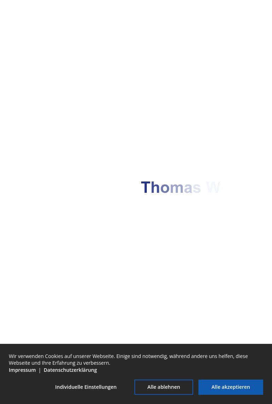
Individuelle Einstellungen (86, 386)
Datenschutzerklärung (70, 370)
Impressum (22, 370)
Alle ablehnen (163, 386)
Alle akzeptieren (231, 386)
